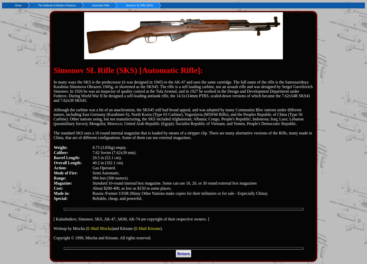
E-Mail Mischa (99, 228)
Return (183, 254)
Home (18, 5)
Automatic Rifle (100, 5)
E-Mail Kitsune (147, 228)
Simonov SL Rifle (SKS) (139, 5)
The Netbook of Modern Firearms (57, 5)
